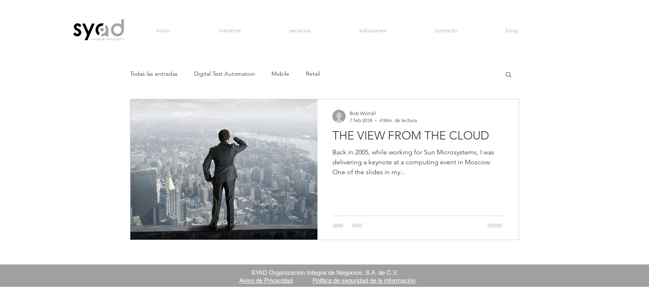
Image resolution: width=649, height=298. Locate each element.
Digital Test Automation (224, 73)
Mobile (280, 73)
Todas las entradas (154, 73)
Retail (313, 73)
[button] (508, 75)
